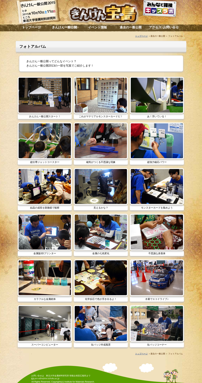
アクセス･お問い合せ (164, 27)
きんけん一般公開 (64, 27)
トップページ (31, 27)
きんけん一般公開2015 (42, 13)
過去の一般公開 (131, 27)
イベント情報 (97, 27)
